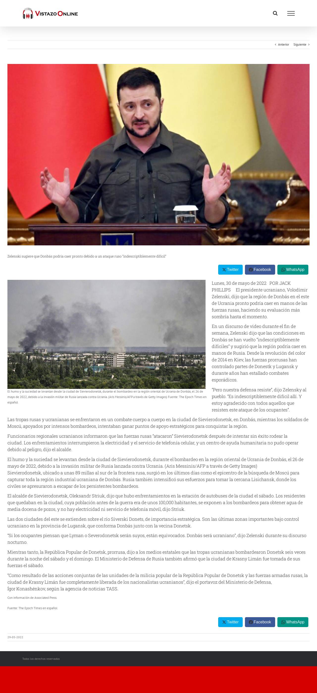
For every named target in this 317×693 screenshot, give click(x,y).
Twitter (232, 269)
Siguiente (299, 44)
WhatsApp (295, 269)
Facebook (262, 269)
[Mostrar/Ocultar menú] (291, 13)
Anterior (283, 44)
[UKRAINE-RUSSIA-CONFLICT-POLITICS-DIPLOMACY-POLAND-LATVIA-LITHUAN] (158, 154)
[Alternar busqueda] (275, 13)
